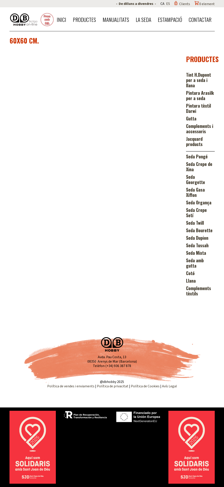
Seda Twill (195, 222)
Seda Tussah (197, 245)
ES (168, 3)
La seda (143, 19)
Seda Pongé (197, 156)
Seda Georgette (195, 179)
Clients (184, 4)
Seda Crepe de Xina (199, 167)
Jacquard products (194, 141)
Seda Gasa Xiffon (195, 192)
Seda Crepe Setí (196, 213)
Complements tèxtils (198, 291)
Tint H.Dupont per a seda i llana (198, 80)
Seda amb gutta (195, 263)
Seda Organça (198, 202)
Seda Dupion (197, 237)
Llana (191, 280)
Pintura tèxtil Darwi (198, 108)
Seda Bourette (199, 230)
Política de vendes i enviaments (70, 386)
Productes (84, 19)
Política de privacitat (112, 386)
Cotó (190, 273)
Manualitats (116, 19)
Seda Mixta (196, 252)
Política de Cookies (145, 386)
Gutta (191, 118)
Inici (61, 19)
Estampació (170, 19)
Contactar (200, 19)
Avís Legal (169, 386)
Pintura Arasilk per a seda (200, 95)
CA (162, 3)
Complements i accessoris (199, 129)
